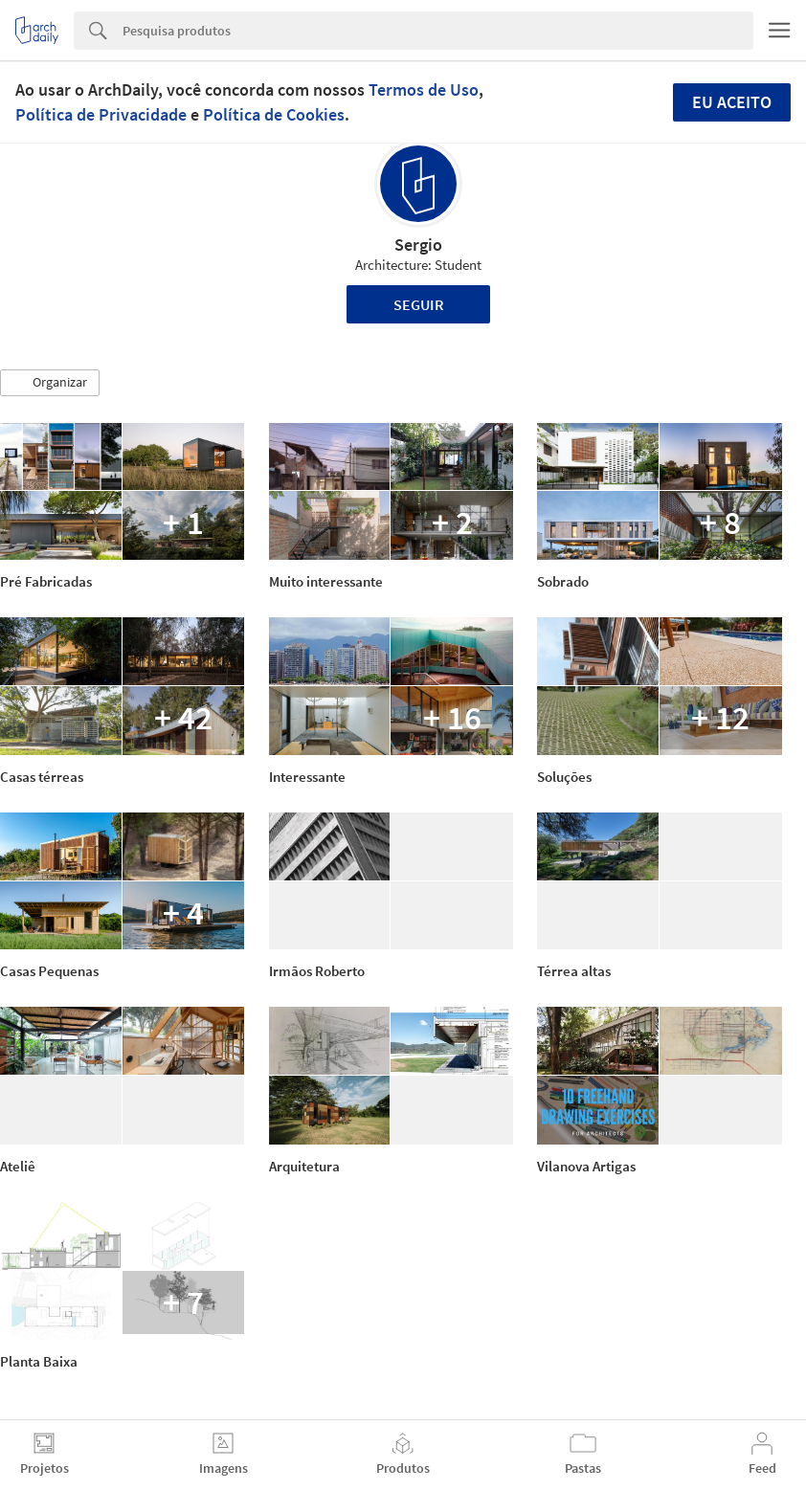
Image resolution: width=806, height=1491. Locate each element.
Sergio (418, 245)
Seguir (418, 304)
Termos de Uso (424, 89)
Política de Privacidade (101, 114)
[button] (50, 382)
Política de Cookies (274, 114)
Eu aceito (732, 102)
